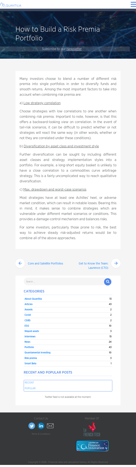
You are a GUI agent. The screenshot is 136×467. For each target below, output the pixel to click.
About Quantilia (33, 299)
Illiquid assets (32, 331)
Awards (29, 309)
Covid (28, 315)
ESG (27, 326)
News (27, 342)
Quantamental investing (37, 352)
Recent (29, 382)
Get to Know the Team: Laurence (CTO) (93, 266)
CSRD (27, 320)
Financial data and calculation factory (67, 462)
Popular (30, 388)
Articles (29, 304)
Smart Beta (30, 363)
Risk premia (31, 358)
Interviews (30, 336)
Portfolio (29, 347)
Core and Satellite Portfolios (45, 263)
